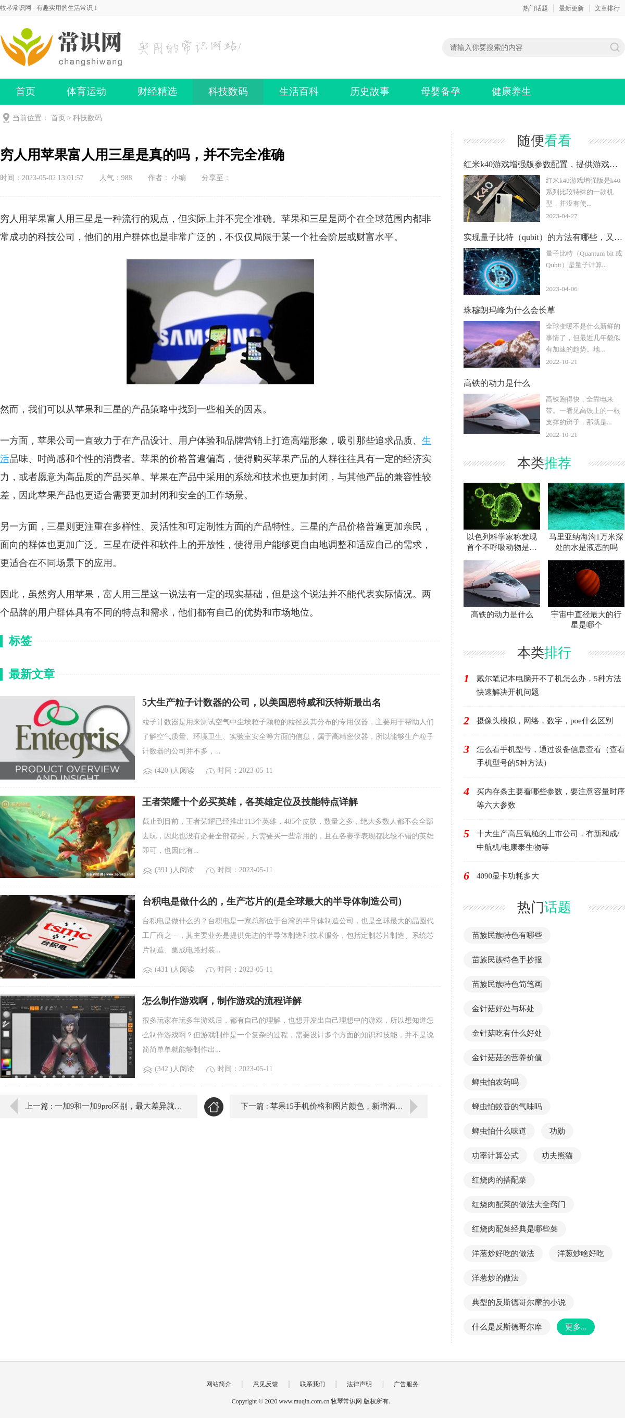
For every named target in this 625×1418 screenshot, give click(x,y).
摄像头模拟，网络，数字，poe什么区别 (545, 721)
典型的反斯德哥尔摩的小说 (519, 1302)
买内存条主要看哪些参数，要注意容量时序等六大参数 (551, 798)
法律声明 (359, 1384)
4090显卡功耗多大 (508, 876)
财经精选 (157, 91)
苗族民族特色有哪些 (507, 935)
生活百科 (299, 91)
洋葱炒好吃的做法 (503, 1253)
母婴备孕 (440, 91)
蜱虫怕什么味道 (499, 1131)
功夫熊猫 (557, 1155)
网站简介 (218, 1384)
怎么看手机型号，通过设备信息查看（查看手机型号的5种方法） (551, 756)
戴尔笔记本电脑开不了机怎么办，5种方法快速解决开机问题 (549, 685)
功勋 (557, 1131)
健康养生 (511, 91)
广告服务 (406, 1384)
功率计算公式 (495, 1155)
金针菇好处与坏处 (503, 1009)
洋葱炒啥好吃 (580, 1253)
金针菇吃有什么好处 (507, 1033)
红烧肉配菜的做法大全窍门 (519, 1204)
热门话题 (535, 8)
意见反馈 (265, 1384)
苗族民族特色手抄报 (507, 960)
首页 (25, 91)
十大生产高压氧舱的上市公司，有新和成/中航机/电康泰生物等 (548, 840)
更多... (575, 1327)
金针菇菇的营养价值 (507, 1057)
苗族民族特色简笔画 (507, 984)
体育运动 (86, 91)
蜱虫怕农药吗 (495, 1082)
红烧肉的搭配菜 (499, 1180)
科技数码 (228, 91)
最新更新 (571, 8)
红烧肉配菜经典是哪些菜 (515, 1229)
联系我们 (312, 1384)
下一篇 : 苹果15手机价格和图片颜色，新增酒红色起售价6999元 (334, 1106)
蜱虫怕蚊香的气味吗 (507, 1106)
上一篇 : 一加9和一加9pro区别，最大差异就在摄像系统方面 (103, 1106)
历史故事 (370, 91)
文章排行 (607, 8)
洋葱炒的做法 (495, 1278)
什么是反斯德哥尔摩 (507, 1327)
